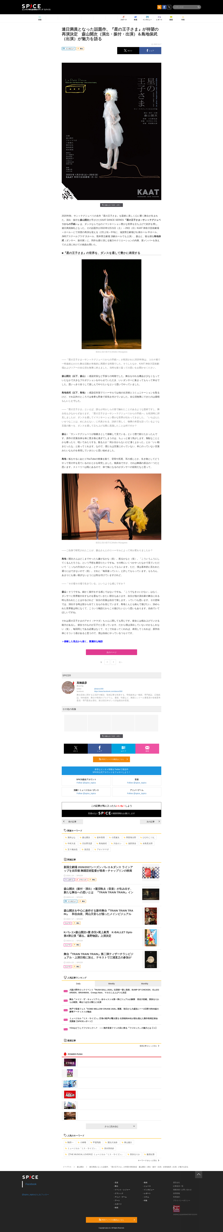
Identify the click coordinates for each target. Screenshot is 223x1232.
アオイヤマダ (101, 849)
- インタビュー (148, 1190)
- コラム (146, 1197)
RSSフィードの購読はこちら (113, 759)
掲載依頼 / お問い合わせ (182, 1190)
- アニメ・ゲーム (120, 1197)
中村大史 (70, 843)
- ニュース (147, 1186)
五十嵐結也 (71, 849)
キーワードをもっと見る (148, 1160)
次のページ (111, 652)
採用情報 (176, 1193)
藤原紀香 (149, 1154)
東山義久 (127, 1142)
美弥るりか (134, 1154)
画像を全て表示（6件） (111, 205)
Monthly (144, 983)
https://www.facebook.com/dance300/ (108, 691)
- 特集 (145, 1201)
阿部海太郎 (130, 837)
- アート (117, 1201)
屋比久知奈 (111, 1142)
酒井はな (70, 837)
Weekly (111, 983)
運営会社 (176, 1183)
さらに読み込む (120, 1126)
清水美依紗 (108, 1148)
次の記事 (153, 821)
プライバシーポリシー (181, 1201)
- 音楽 (116, 1183)
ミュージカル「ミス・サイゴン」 (81, 1148)
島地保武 (101, 843)
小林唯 (82, 1142)
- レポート (147, 1193)
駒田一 (69, 1142)
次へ (120, 662)
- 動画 (145, 1183)
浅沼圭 (86, 849)
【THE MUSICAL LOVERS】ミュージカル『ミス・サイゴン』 (94, 1154)
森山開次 (85, 837)
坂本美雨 (99, 837)
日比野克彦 (86, 843)
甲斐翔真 (95, 1142)
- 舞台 (116, 1186)
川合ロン (116, 843)
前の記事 (69, 821)
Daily (78, 983)
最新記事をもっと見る (149, 1046)
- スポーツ (118, 1204)
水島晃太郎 (146, 843)
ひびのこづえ (147, 837)
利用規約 (176, 1197)
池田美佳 (131, 843)
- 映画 (116, 1208)
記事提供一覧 (178, 1186)
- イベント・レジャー (122, 1190)
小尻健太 (114, 837)
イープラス (67, 1167)
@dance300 (98, 689)
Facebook (31, 1184)
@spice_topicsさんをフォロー (35, 1194)
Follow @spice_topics (86, 783)
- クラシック (118, 1193)
